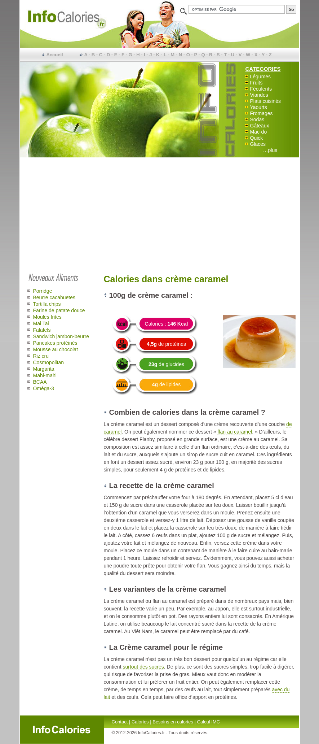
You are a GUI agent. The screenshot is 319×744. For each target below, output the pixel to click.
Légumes (260, 76)
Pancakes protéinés (55, 343)
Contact (120, 722)
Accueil (54, 54)
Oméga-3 (43, 388)
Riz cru (41, 356)
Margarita (43, 369)
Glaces (258, 144)
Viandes (259, 95)
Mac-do (258, 132)
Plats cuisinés (265, 101)
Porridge (42, 291)
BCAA (40, 382)
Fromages (261, 113)
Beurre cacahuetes (54, 297)
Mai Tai (41, 323)
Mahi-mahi (45, 375)
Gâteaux (259, 126)
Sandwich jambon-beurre (61, 336)
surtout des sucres (143, 667)
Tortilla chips (47, 304)
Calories (140, 722)
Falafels (42, 330)
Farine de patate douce (59, 310)
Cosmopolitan (48, 362)
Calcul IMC (208, 722)
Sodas (257, 119)
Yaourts (258, 107)
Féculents (261, 89)
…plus (270, 150)
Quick (256, 138)
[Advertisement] (159, 213)
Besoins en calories (172, 722)
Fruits (256, 83)
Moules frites (47, 317)
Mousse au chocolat (55, 349)
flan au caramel (234, 432)
